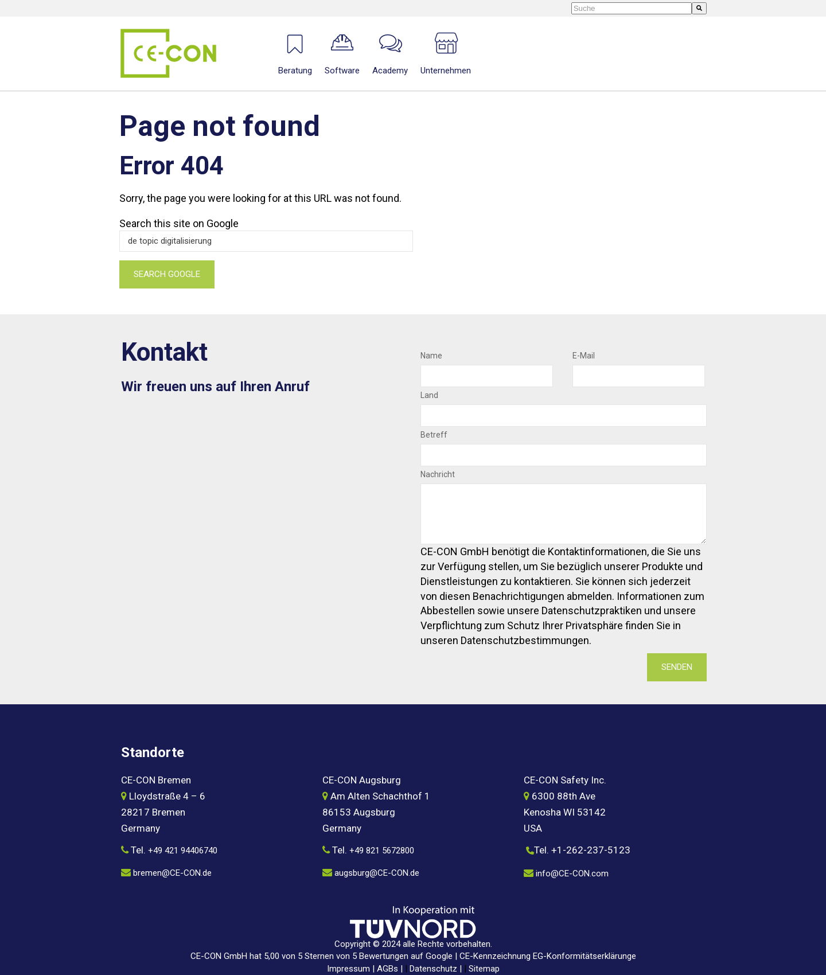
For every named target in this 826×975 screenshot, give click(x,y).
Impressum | (352, 969)
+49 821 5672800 (381, 850)
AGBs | (391, 969)
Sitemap (484, 969)
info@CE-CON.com (572, 873)
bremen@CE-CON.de (172, 873)
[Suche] (699, 8)
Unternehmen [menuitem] (445, 70)
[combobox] (631, 8)
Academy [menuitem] (390, 70)
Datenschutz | (437, 969)
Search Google (167, 274)
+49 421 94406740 (182, 850)
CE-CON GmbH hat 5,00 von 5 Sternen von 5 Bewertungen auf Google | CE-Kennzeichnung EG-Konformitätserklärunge (413, 956)
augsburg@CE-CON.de (376, 873)
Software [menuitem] (342, 70)
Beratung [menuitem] (295, 70)
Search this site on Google (179, 223)
